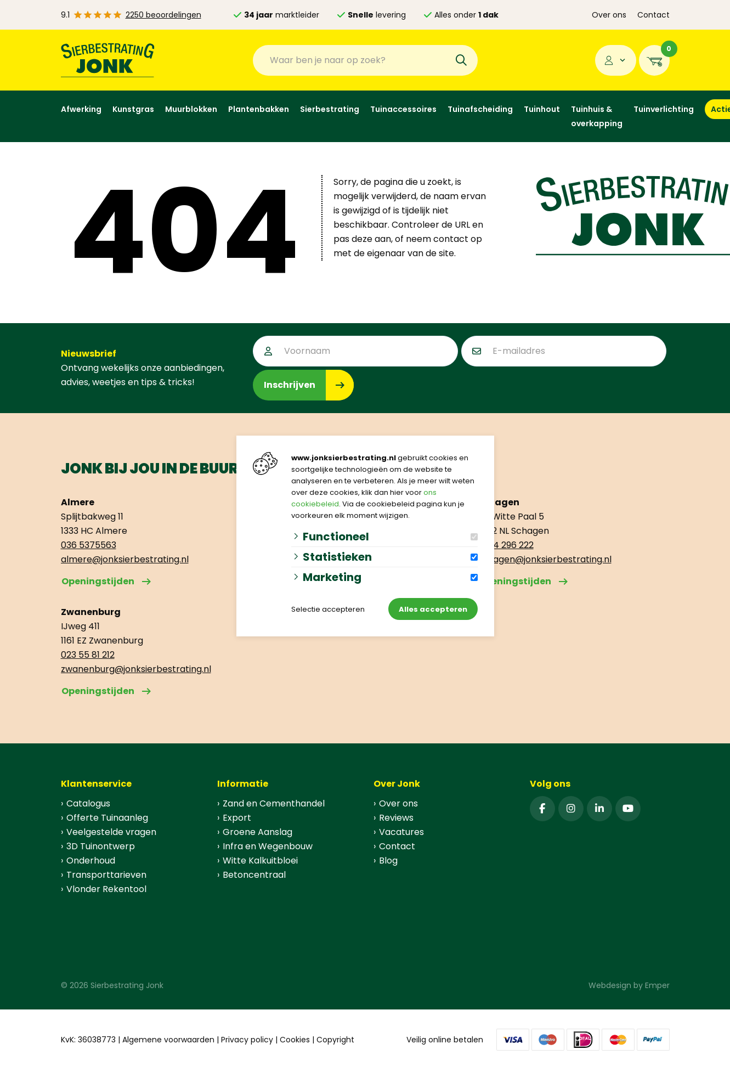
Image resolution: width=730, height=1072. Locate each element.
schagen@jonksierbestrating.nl (545, 559)
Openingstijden (97, 581)
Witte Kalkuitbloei (260, 860)
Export (237, 817)
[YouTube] (628, 808)
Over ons (609, 14)
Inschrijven (289, 385)
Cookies (295, 1039)
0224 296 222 (506, 545)
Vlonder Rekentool (106, 889)
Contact (653, 14)
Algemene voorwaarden (168, 1039)
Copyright (335, 1039)
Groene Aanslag (257, 832)
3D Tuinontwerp (100, 846)
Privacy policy (247, 1039)
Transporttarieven (106, 874)
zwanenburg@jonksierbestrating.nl (136, 669)
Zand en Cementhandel (274, 803)
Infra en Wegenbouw (268, 846)
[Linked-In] (599, 808)
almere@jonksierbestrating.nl (125, 559)
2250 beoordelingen (163, 14)
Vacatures (401, 832)
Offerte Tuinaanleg (107, 817)
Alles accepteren (433, 609)
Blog (388, 860)
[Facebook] (542, 808)
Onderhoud (90, 860)
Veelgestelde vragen (111, 832)
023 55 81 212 (88, 654)
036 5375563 (88, 545)
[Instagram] (571, 808)
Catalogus (88, 803)
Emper (657, 985)
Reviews (396, 817)
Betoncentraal (254, 874)
